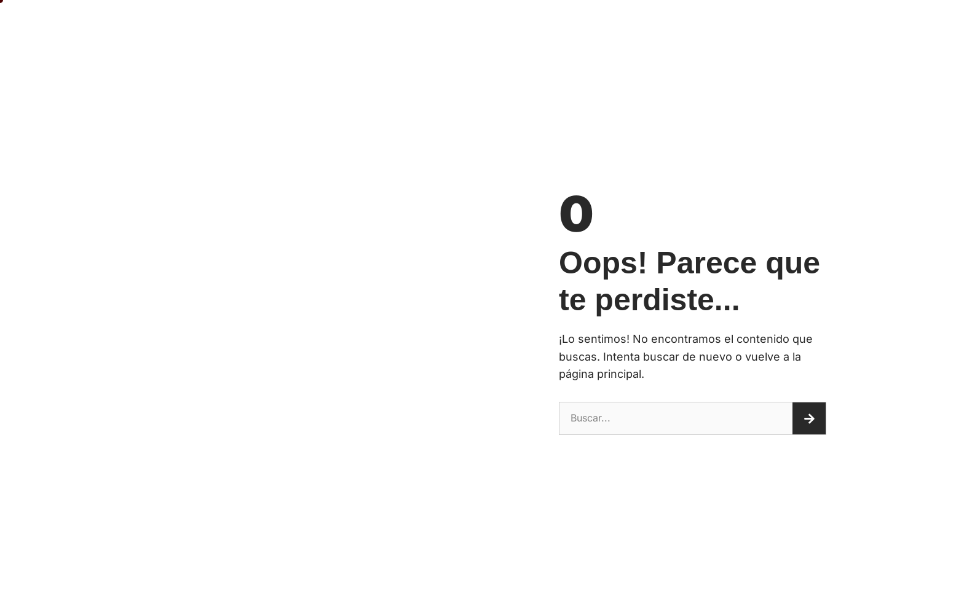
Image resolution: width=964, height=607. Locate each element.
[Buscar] (809, 418)
